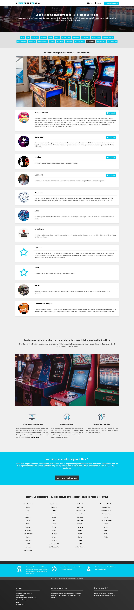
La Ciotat (54, 533)
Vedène (106, 533)
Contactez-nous (20, 604)
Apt (28, 510)
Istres (54, 530)
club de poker (66, 37)
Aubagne (27, 517)
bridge (50, 37)
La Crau (54, 537)
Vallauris (106, 530)
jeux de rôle (32, 41)
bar (28, 37)
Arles (28, 514)
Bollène (28, 523)
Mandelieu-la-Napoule (80, 514)
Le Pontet (80, 507)
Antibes (28, 507)
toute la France (35, 437)
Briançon (27, 527)
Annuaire (18, 593)
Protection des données (22, 600)
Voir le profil (111, 113)
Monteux (80, 537)
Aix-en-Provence (27, 504)
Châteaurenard (28, 550)
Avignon (28, 520)
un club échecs (112, 41)
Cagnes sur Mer (28, 533)
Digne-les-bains (54, 504)
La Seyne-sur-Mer (54, 543)
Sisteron (106, 517)
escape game (96, 37)
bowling (43, 37)
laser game (60, 41)
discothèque (85, 37)
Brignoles (28, 530)
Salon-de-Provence (106, 510)
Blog (17, 602)
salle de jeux (90, 41)
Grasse (54, 523)
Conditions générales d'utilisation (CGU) (26, 597)
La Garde (54, 540)
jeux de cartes (21, 41)
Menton (80, 530)
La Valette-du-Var (54, 547)
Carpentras (28, 540)
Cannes (28, 537)
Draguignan (54, 507)
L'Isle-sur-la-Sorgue (80, 510)
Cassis (28, 543)
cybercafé (76, 37)
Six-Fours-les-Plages (106, 520)
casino (57, 37)
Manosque (80, 517)
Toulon (106, 527)
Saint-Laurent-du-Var (106, 504)
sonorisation (101, 41)
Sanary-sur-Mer (106, 514)
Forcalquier (54, 514)
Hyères (54, 527)
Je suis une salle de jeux (67, 478)
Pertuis (80, 543)
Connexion (98, 3)
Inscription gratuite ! (111, 3)
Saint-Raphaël (106, 507)
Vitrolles (106, 537)
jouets (52, 41)
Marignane (80, 520)
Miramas (80, 533)
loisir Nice (53, 597)
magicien (69, 41)
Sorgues (106, 523)
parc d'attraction (79, 41)
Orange (80, 540)
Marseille (80, 523)
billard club (35, 37)
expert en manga (108, 37)
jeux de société (42, 41)
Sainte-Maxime (80, 547)
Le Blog (90, 3)
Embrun (54, 510)
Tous (22, 37)
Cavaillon (28, 547)
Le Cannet (80, 504)
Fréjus (54, 517)
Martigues (80, 527)
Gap (54, 520)
